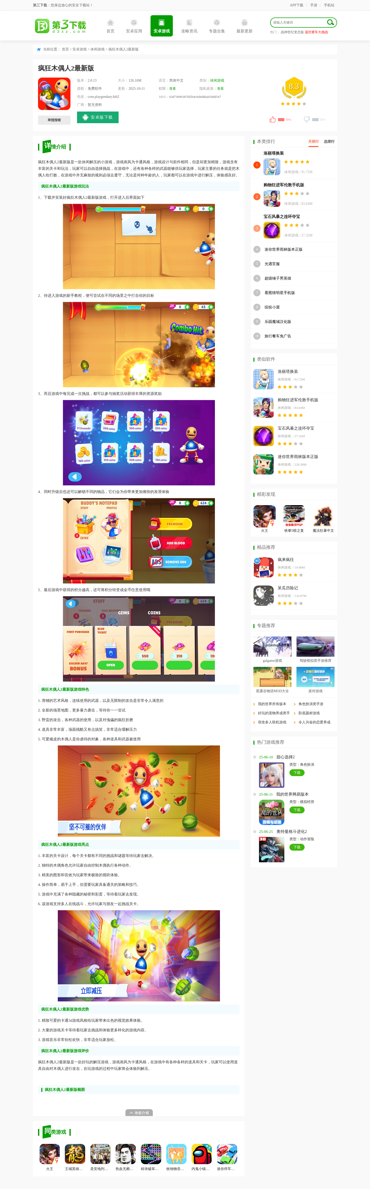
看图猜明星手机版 (280, 293)
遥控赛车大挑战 (316, 32)
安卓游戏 (162, 26)
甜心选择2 (285, 757)
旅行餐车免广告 (278, 336)
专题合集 (217, 26)
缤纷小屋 (272, 307)
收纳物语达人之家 (176, 1157)
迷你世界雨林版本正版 (284, 249)
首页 (110, 26)
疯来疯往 (286, 559)
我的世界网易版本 (292, 794)
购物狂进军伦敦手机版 (284, 185)
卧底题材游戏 (309, 713)
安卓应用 (134, 26)
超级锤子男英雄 (278, 278)
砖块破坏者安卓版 (151, 1157)
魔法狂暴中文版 (323, 531)
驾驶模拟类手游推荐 (315, 661)
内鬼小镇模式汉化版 (202, 1157)
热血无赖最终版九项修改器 (126, 1157)
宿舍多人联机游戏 (272, 722)
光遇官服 (272, 264)
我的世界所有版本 (272, 704)
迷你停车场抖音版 (227, 1157)
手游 (313, 5)
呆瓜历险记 (288, 588)
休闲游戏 (97, 49)
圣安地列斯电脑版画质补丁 (100, 1157)
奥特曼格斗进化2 (291, 831)
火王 (50, 1157)
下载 (297, 773)
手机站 (329, 5)
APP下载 (297, 5)
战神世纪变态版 (292, 32)
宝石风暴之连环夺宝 (282, 216)
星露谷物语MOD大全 (272, 691)
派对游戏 (315, 691)
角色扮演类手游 (311, 704)
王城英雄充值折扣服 (75, 1157)
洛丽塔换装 (274, 153)
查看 (172, 88)
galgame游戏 (272, 661)
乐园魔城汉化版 (278, 322)
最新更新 (244, 26)
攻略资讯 (189, 26)
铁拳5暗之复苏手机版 (294, 531)
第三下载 (40, 5)
